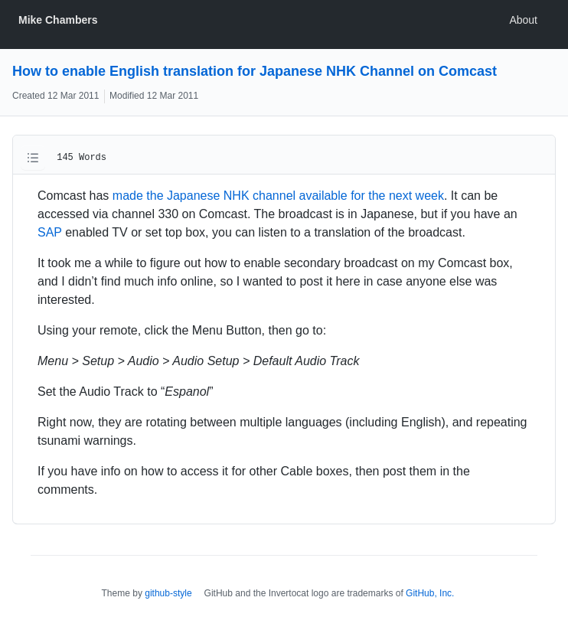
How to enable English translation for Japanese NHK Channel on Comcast (254, 71)
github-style (168, 593)
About (523, 20)
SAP (50, 232)
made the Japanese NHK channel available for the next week (278, 195)
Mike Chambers (57, 20)
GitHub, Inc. (430, 593)
